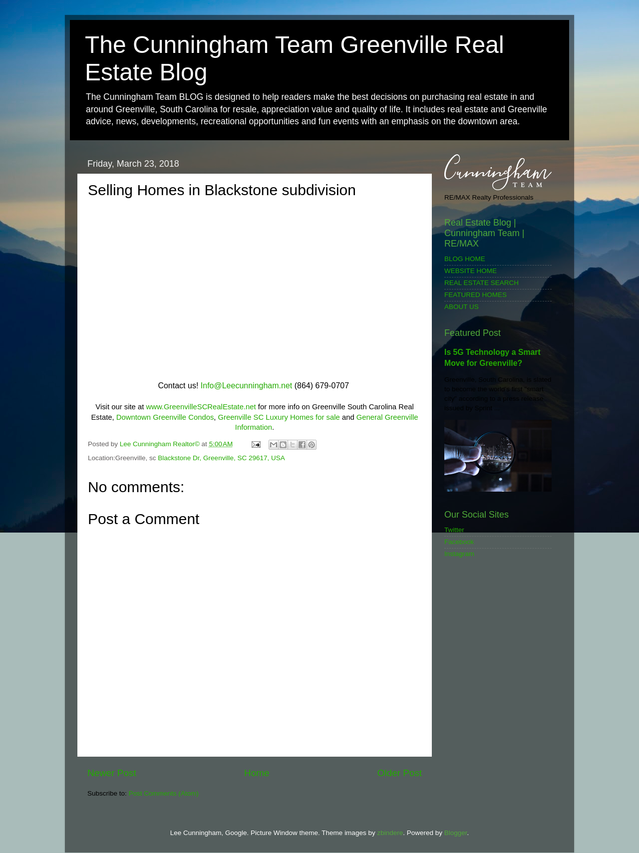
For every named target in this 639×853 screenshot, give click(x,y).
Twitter (454, 530)
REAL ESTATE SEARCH (481, 282)
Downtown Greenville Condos (165, 417)
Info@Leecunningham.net (246, 385)
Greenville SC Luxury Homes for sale (279, 417)
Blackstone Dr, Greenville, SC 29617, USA (221, 458)
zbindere (390, 833)
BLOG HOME (464, 259)
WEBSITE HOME (470, 271)
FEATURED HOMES (475, 294)
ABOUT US (461, 306)
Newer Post (111, 773)
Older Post (399, 773)
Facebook (459, 542)
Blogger (455, 833)
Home (256, 773)
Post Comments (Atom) (164, 793)
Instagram (459, 554)
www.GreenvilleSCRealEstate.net (201, 407)
